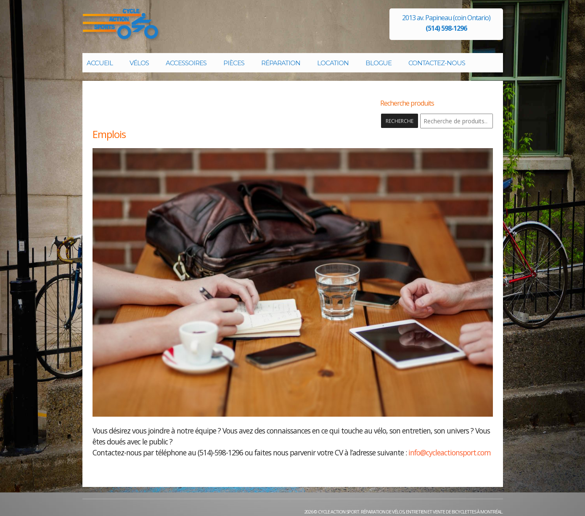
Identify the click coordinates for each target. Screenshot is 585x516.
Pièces (233, 63)
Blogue (378, 63)
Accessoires (186, 63)
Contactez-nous (436, 63)
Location (333, 63)
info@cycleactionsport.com (449, 452)
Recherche (399, 121)
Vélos (139, 63)
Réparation (280, 63)
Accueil (100, 63)
